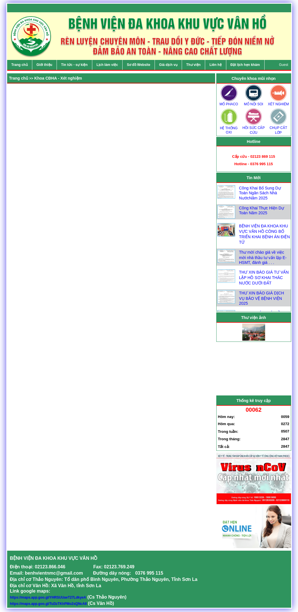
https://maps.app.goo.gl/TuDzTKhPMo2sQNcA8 (48, 604)
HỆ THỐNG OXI (228, 128)
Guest (283, 65)
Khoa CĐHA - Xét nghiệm (58, 78)
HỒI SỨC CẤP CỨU (253, 128)
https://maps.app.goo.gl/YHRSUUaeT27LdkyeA (48, 597)
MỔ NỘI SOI (253, 102)
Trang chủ (18, 78)
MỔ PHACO (228, 102)
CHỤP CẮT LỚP (278, 128)
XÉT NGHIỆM (278, 102)
